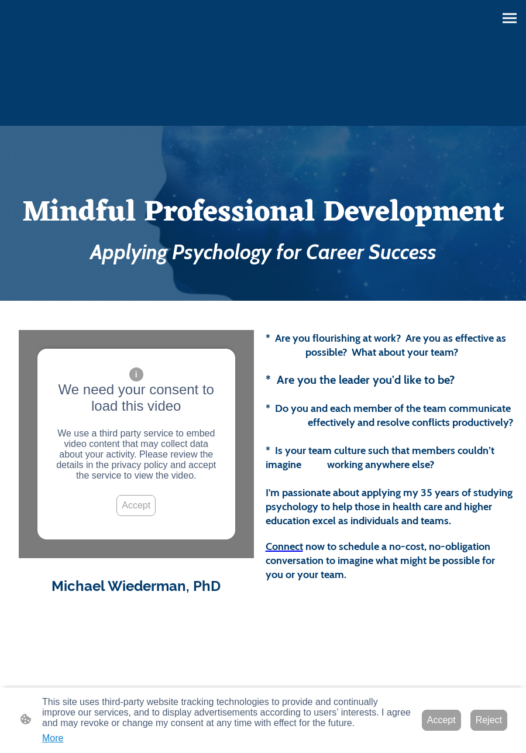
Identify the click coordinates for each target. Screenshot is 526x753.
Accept (136, 505)
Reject (489, 720)
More (52, 738)
